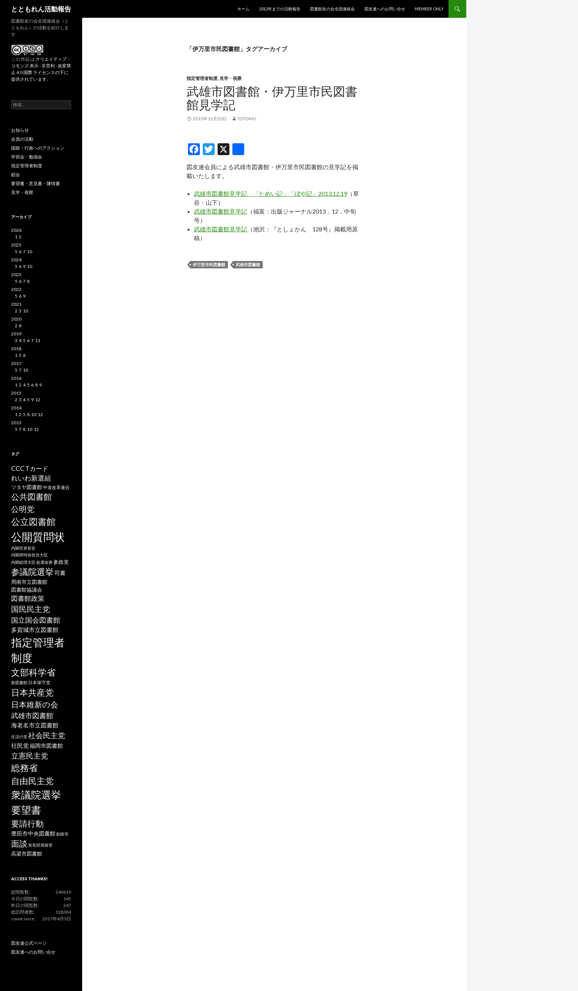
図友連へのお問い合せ (384, 8)
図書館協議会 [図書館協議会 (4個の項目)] (26, 590)
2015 (16, 393)
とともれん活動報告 (41, 9)
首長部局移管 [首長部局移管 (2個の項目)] (40, 845)
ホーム (243, 8)
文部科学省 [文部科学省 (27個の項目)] (33, 672)
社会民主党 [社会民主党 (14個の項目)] (46, 735)
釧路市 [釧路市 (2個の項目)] (62, 833)
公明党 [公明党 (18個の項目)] (22, 509)
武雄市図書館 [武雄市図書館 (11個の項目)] (32, 716)
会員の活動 (22, 139)
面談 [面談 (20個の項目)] (19, 843)
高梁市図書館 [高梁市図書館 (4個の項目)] (26, 854)
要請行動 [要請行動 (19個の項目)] (27, 823)
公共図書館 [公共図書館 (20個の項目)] (31, 497)
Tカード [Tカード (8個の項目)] (36, 468)
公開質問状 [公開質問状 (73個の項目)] (38, 536)
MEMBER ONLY (429, 8)
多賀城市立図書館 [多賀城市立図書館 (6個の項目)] (34, 629)
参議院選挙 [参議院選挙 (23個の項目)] (32, 572)
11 (37, 340)
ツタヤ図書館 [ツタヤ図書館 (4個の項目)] (26, 487)
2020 (16, 319)
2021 (16, 304)
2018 (16, 348)
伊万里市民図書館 (209, 264)
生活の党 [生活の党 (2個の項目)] (19, 736)
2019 (16, 334)
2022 (16, 289)
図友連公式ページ (29, 943)
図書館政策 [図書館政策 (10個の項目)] (27, 598)
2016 (16, 378)
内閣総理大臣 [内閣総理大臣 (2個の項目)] (23, 562)
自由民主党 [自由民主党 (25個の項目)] (32, 781)
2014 (16, 408)
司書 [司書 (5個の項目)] (59, 573)
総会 (15, 174)
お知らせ (20, 130)
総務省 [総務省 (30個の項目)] (24, 767)
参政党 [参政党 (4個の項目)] (61, 562)
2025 (16, 245)
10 (29, 251)
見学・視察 (230, 78)
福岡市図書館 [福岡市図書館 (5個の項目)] (46, 746)
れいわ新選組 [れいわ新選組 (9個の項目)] (31, 478)
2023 (16, 274)
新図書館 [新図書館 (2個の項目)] (19, 682)
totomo (246, 118)
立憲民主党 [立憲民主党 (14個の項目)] (29, 755)
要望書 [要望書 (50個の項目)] (26, 810)
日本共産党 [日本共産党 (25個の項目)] (32, 692)
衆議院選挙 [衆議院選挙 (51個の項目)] (36, 795)
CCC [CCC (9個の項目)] (17, 468)
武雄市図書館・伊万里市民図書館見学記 (271, 98)
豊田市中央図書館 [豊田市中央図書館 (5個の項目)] (33, 833)
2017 (16, 363)
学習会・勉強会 (26, 157)
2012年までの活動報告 (279, 8)
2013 (16, 422)
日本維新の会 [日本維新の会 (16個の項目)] (34, 704)
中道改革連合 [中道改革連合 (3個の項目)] (56, 487)
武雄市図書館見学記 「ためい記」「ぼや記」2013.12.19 (270, 193)
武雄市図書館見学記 (220, 211)
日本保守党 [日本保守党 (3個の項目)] (39, 682)
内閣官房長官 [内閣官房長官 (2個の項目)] (23, 548)
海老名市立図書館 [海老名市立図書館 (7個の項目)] (34, 725)
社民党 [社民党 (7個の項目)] (20, 745)
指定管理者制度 (202, 78)
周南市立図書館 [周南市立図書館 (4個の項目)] (29, 582)
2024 (16, 259)
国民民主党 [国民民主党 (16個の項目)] (30, 609)
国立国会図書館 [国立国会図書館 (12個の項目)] (35, 620)
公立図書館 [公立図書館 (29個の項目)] (33, 521)
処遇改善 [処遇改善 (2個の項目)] (44, 562)
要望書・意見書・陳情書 (35, 183)
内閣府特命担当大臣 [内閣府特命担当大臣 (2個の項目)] (29, 554)
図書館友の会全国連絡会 (332, 8)
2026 (16, 230)
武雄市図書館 (248, 264)
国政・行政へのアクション (37, 148)
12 (37, 399)
